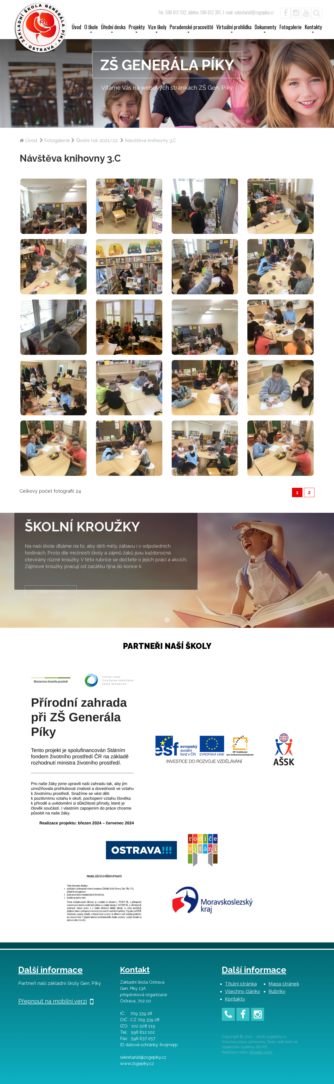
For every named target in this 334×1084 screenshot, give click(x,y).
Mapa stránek (284, 983)
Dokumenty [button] (265, 29)
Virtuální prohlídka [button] (234, 29)
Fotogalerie (290, 28)
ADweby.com (260, 1052)
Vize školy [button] (157, 29)
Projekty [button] (137, 29)
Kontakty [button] (313, 29)
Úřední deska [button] (113, 29)
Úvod (76, 28)
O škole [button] (91, 29)
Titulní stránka (241, 983)
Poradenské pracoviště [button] (191, 29)
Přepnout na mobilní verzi (55, 1001)
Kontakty (235, 999)
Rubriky (277, 991)
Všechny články (242, 991)
